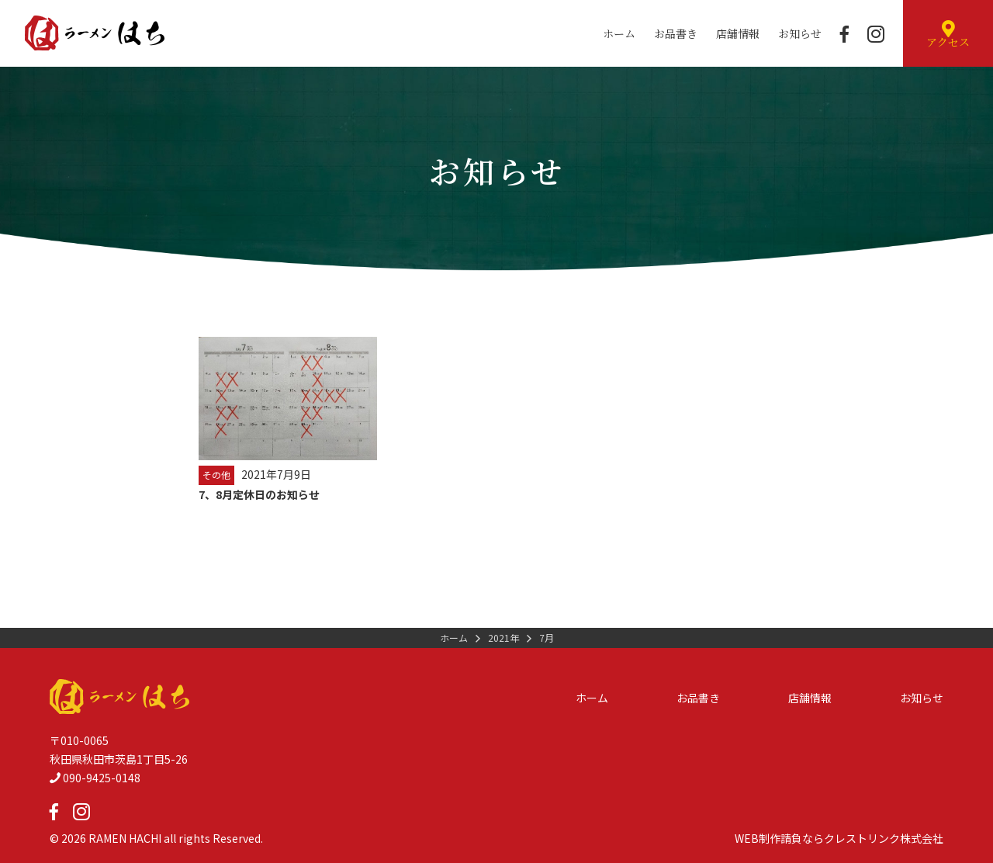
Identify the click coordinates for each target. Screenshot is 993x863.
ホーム (619, 33)
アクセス (948, 34)
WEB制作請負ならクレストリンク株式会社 (839, 838)
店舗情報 (737, 33)
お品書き (675, 33)
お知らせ (800, 33)
